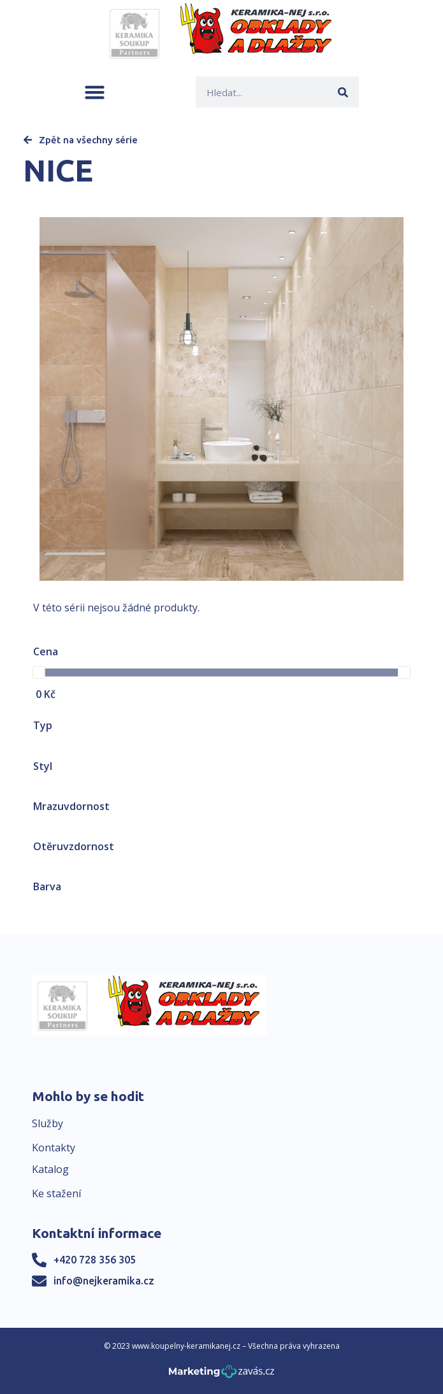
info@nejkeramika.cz (104, 1280)
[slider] (39, 672)
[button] (94, 92)
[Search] (343, 92)
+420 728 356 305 (95, 1259)
